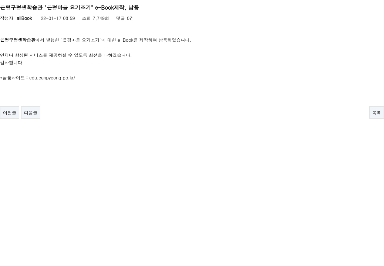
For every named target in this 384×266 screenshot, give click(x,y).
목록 (376, 112)
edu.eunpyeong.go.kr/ (52, 77)
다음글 (30, 112)
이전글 (9, 112)
